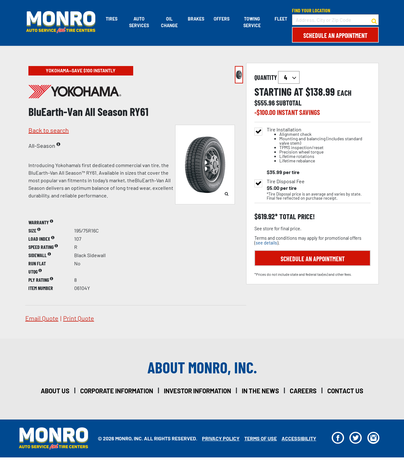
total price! (296, 216)
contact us (345, 391)
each (344, 93)
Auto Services (138, 22)
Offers (221, 18)
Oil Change (169, 22)
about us (55, 391)
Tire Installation (319, 145)
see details (266, 242)
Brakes (195, 18)
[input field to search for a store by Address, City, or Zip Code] (335, 19)
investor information (197, 391)
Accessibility (299, 438)
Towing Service (252, 22)
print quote (78, 318)
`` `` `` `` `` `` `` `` (289, 77)
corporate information (116, 391)
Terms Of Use (260, 438)
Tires (111, 18)
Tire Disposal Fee (286, 181)
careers (303, 391)
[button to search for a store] (374, 20)
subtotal (288, 102)
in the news (260, 391)
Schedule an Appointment (335, 35)
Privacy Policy (221, 438)
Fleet (281, 18)
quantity (277, 77)
